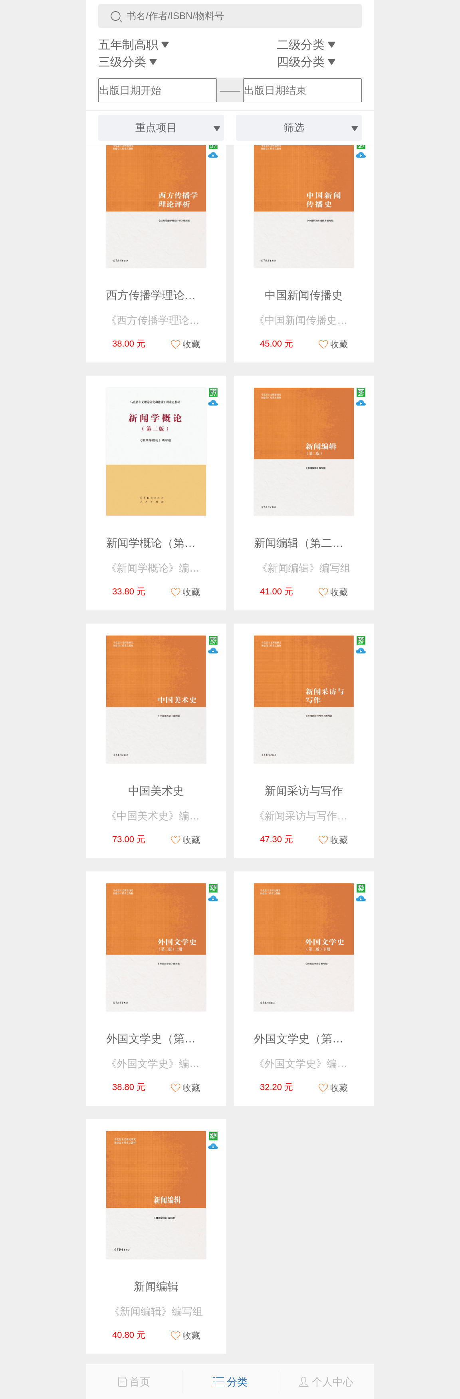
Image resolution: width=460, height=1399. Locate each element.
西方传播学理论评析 (156, 295)
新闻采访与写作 (304, 791)
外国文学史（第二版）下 (315, 1038)
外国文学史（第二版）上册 (173, 1038)
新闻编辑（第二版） (304, 543)
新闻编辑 (156, 1286)
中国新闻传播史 (304, 295)
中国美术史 (156, 791)
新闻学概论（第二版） (162, 543)
